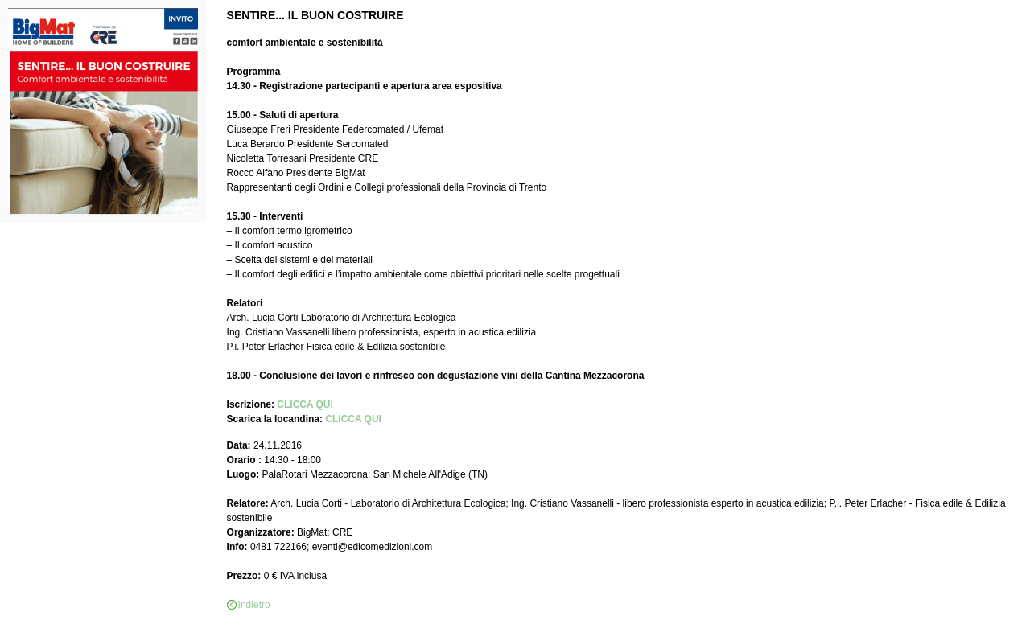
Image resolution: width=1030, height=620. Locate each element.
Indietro (254, 604)
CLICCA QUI (305, 404)
